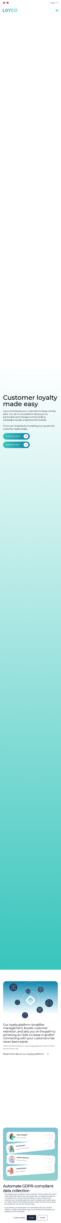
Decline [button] (42, 1218)
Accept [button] (31, 1218)
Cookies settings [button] (19, 1218)
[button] (53, 2)
